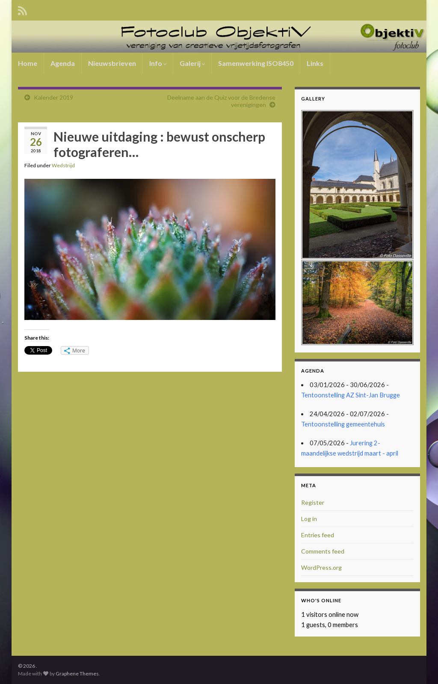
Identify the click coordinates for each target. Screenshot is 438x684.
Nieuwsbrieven (112, 63)
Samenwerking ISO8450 (255, 63)
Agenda (62, 63)
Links (315, 63)
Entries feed (317, 535)
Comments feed (322, 551)
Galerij (192, 63)
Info (157, 63)
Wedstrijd (63, 165)
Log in (309, 518)
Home (27, 63)
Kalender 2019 (53, 97)
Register (312, 502)
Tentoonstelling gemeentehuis (343, 424)
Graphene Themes (77, 673)
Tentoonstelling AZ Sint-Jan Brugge (350, 395)
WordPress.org (321, 567)
